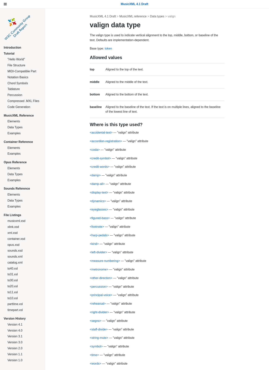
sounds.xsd (15, 250)
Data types (157, 16)
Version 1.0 (14, 360)
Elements (13, 121)
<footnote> (97, 226)
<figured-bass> (100, 218)
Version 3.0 (14, 342)
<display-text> (99, 192)
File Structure (16, 65)
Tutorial (9, 53)
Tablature (13, 89)
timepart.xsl (15, 310)
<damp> (95, 175)
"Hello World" (16, 59)
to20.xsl (12, 286)
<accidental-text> (101, 132)
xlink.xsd (13, 226)
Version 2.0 (14, 348)
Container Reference (18, 141)
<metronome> (99, 269)
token (108, 48)
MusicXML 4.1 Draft (103, 16)
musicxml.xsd (16, 220)
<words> (95, 363)
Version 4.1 (14, 324)
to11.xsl (12, 292)
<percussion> (99, 286)
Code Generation (18, 107)
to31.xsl (12, 274)
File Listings (12, 215)
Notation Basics (17, 77)
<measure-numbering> (105, 260)
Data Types (15, 127)
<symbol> (96, 346)
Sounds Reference (17, 188)
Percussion (14, 95)
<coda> (95, 149)
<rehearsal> (98, 303)
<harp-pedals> (99, 235)
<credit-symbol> (100, 158)
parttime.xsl (15, 304)
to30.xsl (12, 280)
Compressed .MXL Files (23, 101)
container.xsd (16, 238)
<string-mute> (99, 337)
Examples (14, 133)
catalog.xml (15, 262)
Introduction (12, 47)
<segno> (95, 320)
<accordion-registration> (106, 141)
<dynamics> (98, 201)
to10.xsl (12, 298)
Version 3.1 (14, 336)
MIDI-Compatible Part (21, 71)
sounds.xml (15, 256)
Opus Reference (15, 162)
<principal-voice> (101, 295)
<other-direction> (101, 278)
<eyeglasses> (99, 209)
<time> (94, 355)
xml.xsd (12, 232)
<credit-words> (100, 166)
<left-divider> (98, 252)
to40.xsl (12, 268)
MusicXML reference (133, 16)
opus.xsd (13, 244)
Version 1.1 (14, 354)
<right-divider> (99, 312)
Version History (15, 318)
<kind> (94, 243)
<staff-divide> (99, 329)
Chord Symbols (17, 83)
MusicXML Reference (19, 115)
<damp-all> (97, 183)
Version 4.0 (14, 330)
